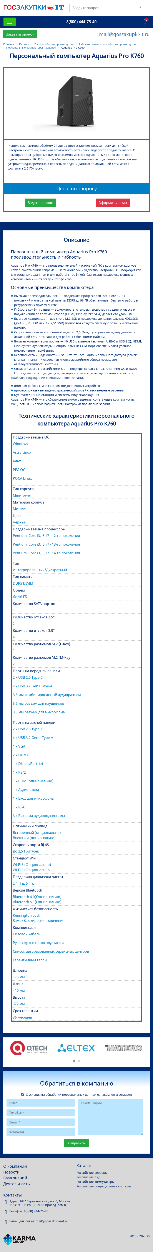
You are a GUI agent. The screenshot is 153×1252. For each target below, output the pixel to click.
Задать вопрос (40, 202)
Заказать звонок (20, 34)
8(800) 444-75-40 (81, 21)
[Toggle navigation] (9, 22)
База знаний (15, 1177)
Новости (11, 1172)
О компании (15, 1166)
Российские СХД (88, 1177)
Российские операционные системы (103, 1186)
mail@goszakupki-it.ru (124, 34)
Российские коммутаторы (95, 1182)
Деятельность (16, 1183)
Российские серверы (92, 1172)
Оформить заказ (112, 202)
